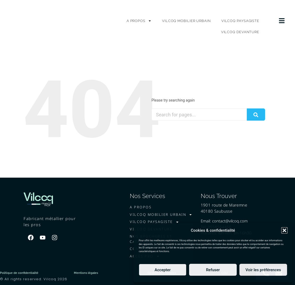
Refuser (213, 270)
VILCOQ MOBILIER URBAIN (186, 21)
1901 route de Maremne (224, 205)
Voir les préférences (263, 270)
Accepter (163, 270)
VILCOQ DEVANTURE (240, 32)
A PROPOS (139, 20)
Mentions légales (86, 273)
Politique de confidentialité (19, 273)
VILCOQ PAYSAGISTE (240, 21)
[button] (284, 228)
